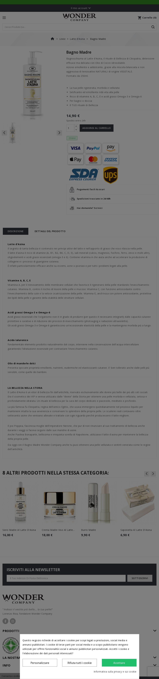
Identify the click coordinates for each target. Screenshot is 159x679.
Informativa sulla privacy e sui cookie (115, 671)
